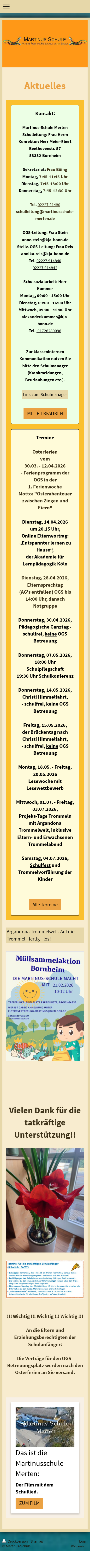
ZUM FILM (29, 1503)
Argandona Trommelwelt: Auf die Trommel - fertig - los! (40, 935)
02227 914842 (45, 267)
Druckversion (15, 1541)
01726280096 (48, 330)
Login (83, 1541)
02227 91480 (49, 204)
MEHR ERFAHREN (45, 413)
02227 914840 (48, 260)
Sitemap (36, 1541)
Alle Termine (45, 905)
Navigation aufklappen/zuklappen (45, 6)
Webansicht (79, 1546)
